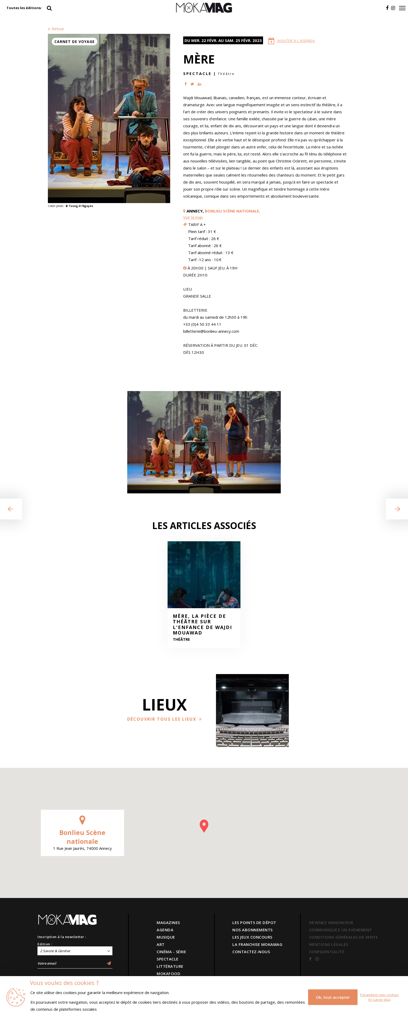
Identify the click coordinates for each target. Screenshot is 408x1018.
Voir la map (193, 217)
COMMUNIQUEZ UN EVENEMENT (340, 929)
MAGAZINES (168, 922)
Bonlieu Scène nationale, (232, 210)
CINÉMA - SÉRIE (171, 951)
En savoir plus (379, 999)
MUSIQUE (166, 937)
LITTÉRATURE (170, 966)
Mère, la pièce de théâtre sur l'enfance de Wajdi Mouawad (202, 624)
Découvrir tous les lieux (164, 719)
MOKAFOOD (168, 973)
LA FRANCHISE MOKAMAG (257, 944)
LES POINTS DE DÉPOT (254, 922)
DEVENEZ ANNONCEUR (331, 922)
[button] (204, 826)
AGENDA (165, 929)
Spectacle (197, 73)
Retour (56, 28)
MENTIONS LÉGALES (328, 944)
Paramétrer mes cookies (379, 994)
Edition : (44, 944)
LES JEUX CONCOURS (252, 937)
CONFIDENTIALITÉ (327, 951)
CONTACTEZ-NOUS (251, 951)
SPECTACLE (167, 959)
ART (161, 944)
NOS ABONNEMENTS (252, 929)
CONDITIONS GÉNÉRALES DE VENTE (343, 937)
